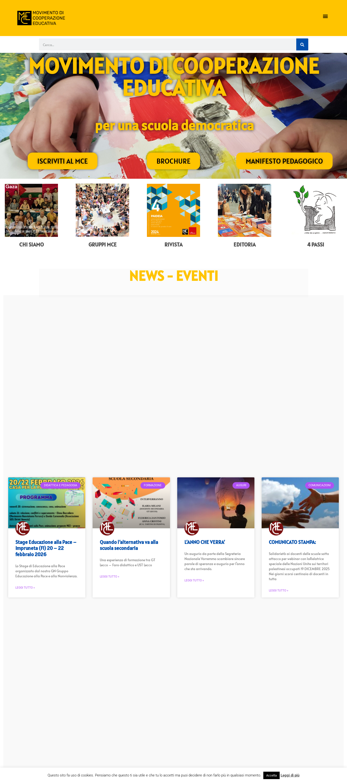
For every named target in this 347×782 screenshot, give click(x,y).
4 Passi (315, 244)
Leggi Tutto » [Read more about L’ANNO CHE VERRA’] (194, 580)
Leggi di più (290, 775)
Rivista (173, 244)
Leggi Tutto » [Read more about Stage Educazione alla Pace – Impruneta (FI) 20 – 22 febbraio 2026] (25, 587)
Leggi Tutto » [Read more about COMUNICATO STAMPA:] (278, 590)
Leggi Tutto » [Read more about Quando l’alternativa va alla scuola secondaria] (109, 576)
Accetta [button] (271, 775)
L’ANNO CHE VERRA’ (204, 542)
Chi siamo (31, 244)
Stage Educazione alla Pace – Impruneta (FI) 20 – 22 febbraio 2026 (45, 548)
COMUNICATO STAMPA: (292, 542)
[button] (325, 16)
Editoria (244, 244)
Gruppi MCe (102, 244)
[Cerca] (302, 44)
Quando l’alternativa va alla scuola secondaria (129, 545)
